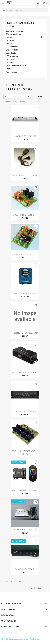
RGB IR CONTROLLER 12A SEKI (25, 530)
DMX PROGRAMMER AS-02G (25, 294)
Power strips (11, 72)
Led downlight (12, 50)
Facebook (4, 632)
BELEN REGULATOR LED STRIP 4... (25, 451)
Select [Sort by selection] (17, 96)
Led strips (10, 59)
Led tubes (10, 62)
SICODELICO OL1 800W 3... (25, 569)
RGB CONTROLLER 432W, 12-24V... (25, 490)
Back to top (37, 588)
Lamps (9, 37)
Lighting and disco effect (20, 24)
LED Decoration (13, 47)
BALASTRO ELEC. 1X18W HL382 (25, 136)
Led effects (11, 53)
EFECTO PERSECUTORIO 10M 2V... (25, 176)
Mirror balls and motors (16, 65)
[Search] (25, 10)
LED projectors (12, 56)
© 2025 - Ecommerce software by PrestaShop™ (21, 639)
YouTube (10, 632)
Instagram (16, 632)
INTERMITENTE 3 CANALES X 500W (25, 333)
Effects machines (13, 34)
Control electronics (14, 31)
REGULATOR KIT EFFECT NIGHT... (25, 215)
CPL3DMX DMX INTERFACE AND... (25, 372)
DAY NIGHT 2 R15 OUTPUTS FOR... (25, 254)
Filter (40, 96)
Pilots (8, 69)
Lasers (9, 43)
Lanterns (10, 40)
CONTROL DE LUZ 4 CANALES (25, 412)
